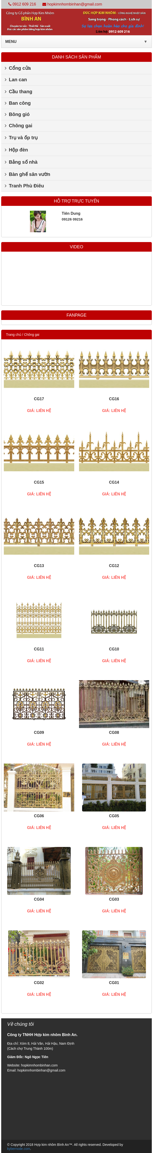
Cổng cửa (18, 68)
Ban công (18, 103)
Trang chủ (13, 334)
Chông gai (18, 125)
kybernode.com (18, 1149)
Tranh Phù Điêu (24, 185)
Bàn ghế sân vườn (27, 174)
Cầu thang (18, 91)
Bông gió (17, 114)
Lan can (16, 79)
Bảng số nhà (21, 162)
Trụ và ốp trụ (21, 137)
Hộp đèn (16, 149)
